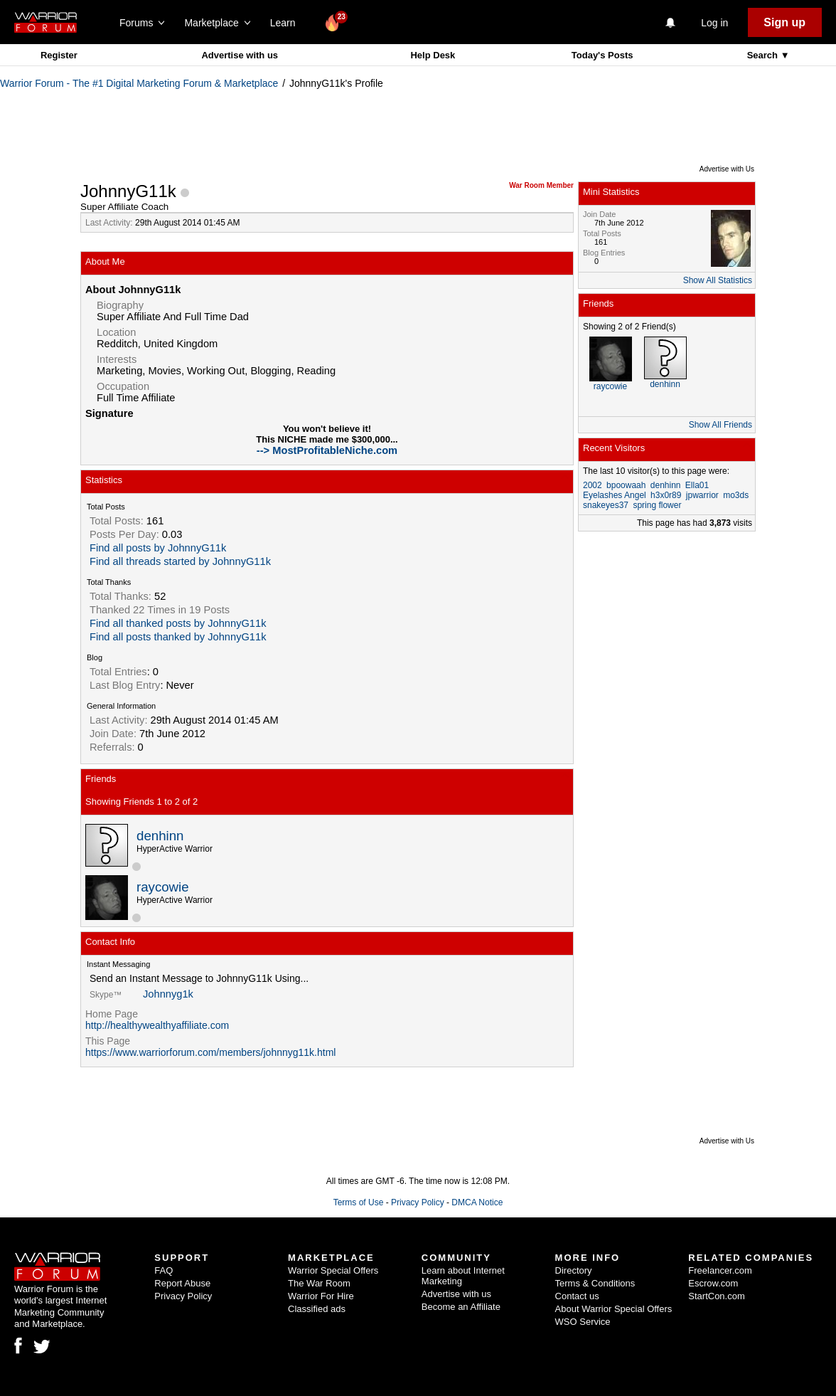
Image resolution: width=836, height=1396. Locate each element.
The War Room (319, 1283)
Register (59, 55)
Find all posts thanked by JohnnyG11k (178, 637)
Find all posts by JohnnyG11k (158, 548)
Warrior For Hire (321, 1296)
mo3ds (736, 495)
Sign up (784, 22)
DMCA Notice (477, 1202)
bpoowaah (625, 485)
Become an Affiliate (461, 1306)
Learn (287, 22)
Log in (714, 22)
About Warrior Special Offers (613, 1309)
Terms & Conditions (595, 1283)
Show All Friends (720, 425)
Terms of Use (358, 1202)
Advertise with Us (727, 169)
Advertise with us (239, 55)
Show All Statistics (717, 280)
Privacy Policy (417, 1202)
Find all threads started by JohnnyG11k (180, 561)
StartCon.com (716, 1296)
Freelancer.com (720, 1270)
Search (764, 55)
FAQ (163, 1270)
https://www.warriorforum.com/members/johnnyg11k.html (210, 1052)
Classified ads (316, 1309)
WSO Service (583, 1321)
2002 (592, 485)
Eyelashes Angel (614, 495)
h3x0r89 (665, 495)
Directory (573, 1270)
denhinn (159, 835)
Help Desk (432, 55)
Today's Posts (602, 55)
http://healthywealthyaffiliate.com (157, 1025)
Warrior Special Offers (333, 1270)
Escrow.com (713, 1283)
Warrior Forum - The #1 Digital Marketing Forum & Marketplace (139, 83)
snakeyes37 (605, 505)
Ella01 (697, 485)
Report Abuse (182, 1283)
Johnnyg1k (168, 994)
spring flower (657, 505)
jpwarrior (702, 495)
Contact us (577, 1296)
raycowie (162, 886)
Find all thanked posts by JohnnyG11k (178, 623)
